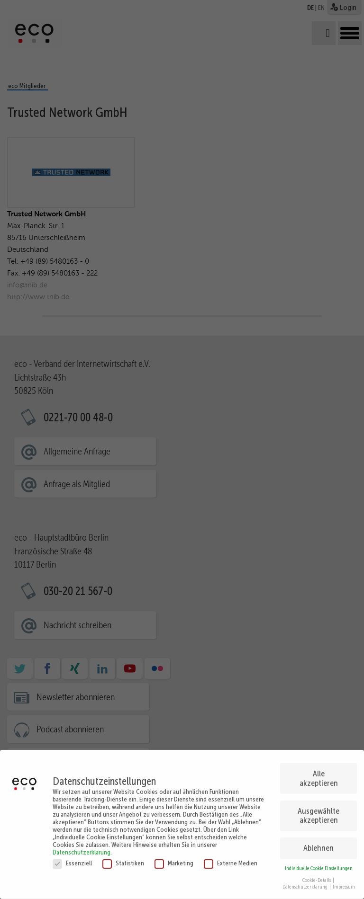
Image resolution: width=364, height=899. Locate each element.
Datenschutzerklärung (81, 847)
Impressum (344, 882)
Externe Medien (230, 858)
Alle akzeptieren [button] (319, 773)
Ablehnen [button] (318, 843)
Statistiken (123, 858)
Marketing (174, 858)
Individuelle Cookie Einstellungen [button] (319, 863)
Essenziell (72, 858)
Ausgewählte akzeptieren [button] (318, 810)
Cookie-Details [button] (317, 875)
